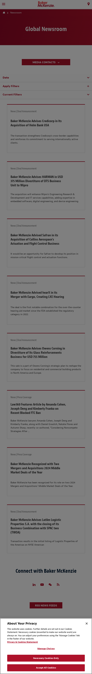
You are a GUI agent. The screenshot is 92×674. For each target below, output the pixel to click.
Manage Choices (46, 648)
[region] (46, 646)
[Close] (86, 623)
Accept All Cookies (46, 667)
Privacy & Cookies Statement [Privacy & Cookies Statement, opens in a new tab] (22, 642)
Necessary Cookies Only (46, 658)
